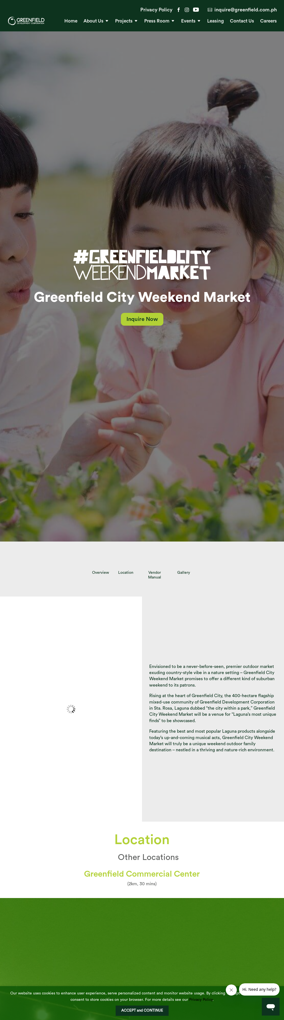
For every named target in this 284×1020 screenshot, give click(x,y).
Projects (124, 21)
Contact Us (242, 21)
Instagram (187, 10)
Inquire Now (142, 319)
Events (188, 21)
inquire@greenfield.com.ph (245, 10)
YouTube (195, 10)
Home (70, 21)
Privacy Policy (156, 10)
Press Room (156, 21)
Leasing (215, 21)
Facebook (179, 10)
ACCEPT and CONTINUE (142, 1010)
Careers (268, 21)
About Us (93, 21)
